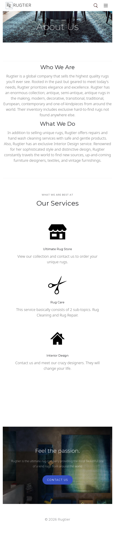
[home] (18, 5)
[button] (105, 5)
